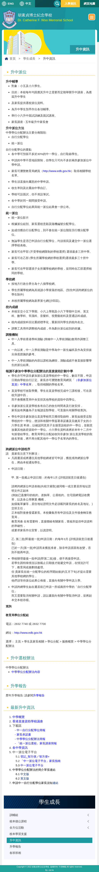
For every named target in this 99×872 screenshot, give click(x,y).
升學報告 (39, 695)
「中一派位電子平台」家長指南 (40, 760)
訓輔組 (14, 815)
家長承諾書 (24, 734)
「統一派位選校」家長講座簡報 (37, 743)
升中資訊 (15, 840)
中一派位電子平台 (31, 765)
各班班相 (15, 852)
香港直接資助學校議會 (27, 721)
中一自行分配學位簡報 (31, 730)
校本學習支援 (18, 833)
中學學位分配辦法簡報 (31, 739)
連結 (55, 782)
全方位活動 (17, 827)
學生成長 (29, 58)
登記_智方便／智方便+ (35, 756)
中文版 (24, 774)
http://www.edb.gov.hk (57, 171)
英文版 (24, 778)
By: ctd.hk (49, 870)
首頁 (13, 58)
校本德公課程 (18, 821)
